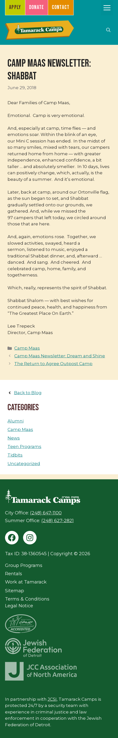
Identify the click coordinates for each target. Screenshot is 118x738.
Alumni (16, 420)
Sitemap (14, 591)
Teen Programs (24, 446)
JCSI (52, 699)
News (14, 437)
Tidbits (15, 455)
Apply (15, 7)
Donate (36, 7)
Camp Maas (27, 348)
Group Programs (23, 565)
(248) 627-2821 (57, 520)
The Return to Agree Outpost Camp (53, 363)
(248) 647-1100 (46, 513)
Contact (61, 7)
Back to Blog (28, 392)
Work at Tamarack (26, 582)
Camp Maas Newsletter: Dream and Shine (59, 355)
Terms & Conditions (27, 599)
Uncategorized (24, 463)
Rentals (13, 573)
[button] (108, 30)
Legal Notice (19, 606)
